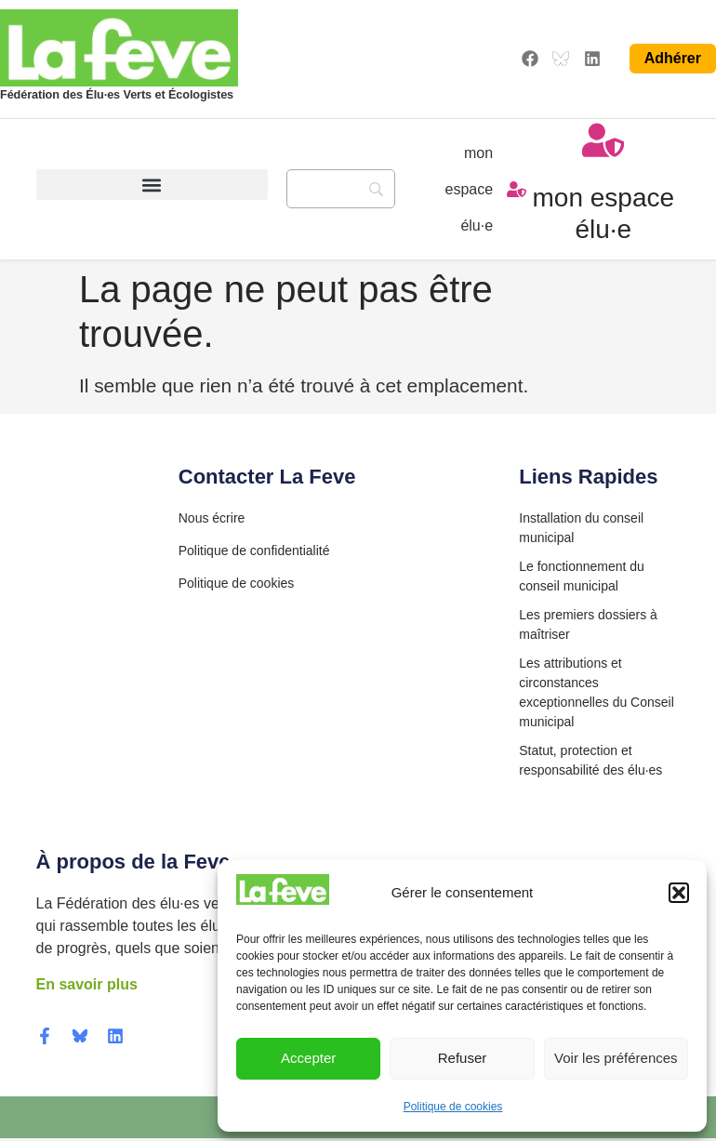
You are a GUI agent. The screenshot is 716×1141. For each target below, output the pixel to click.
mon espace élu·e (469, 190)
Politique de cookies (453, 1106)
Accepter (308, 1058)
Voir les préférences (616, 1058)
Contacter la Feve (267, 480)
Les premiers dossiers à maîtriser (588, 627)
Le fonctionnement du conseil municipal (581, 579)
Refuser (462, 1058)
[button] (679, 892)
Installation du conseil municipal (581, 530)
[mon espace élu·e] (516, 190)
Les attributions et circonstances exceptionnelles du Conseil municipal (596, 695)
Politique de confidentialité (254, 554)
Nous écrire (212, 520)
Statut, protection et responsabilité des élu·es (590, 763)
